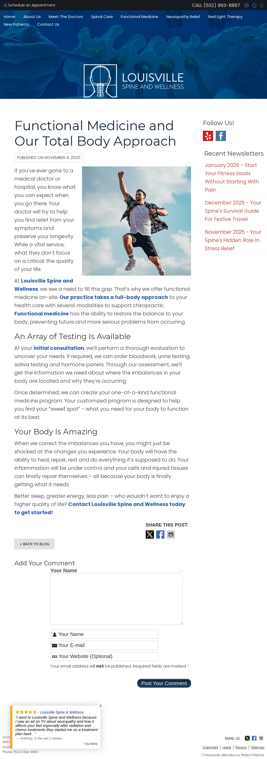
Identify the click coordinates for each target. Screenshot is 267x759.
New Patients (16, 24)
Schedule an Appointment (29, 5)
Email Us (232, 738)
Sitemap (257, 747)
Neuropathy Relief (183, 16)
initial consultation (59, 348)
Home (9, 16)
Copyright (210, 747)
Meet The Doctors (66, 16)
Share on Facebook (160, 534)
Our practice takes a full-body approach (114, 297)
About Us (32, 16)
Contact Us (48, 24)
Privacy (241, 747)
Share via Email (171, 534)
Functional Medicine (139, 16)
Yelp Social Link (208, 136)
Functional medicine (41, 313)
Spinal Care (102, 16)
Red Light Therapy (225, 16)
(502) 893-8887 (221, 5)
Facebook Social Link (221, 136)
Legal (227, 747)
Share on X (150, 534)
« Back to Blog (34, 543)
